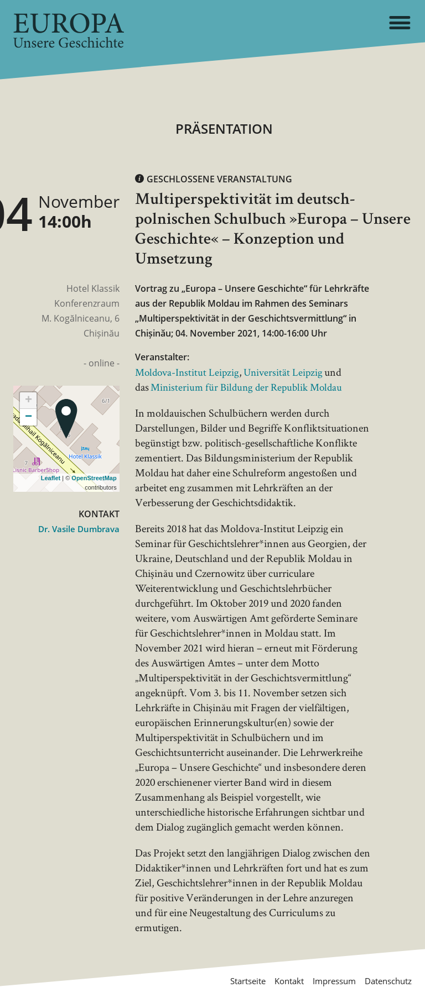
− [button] (28, 417)
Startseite (232, 981)
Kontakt (277, 981)
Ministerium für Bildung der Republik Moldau (250, 387)
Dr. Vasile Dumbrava (76, 529)
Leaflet (50, 478)
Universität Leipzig (288, 372)
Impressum (326, 981)
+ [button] (28, 400)
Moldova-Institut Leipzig (189, 372)
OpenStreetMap (93, 478)
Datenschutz (385, 981)
